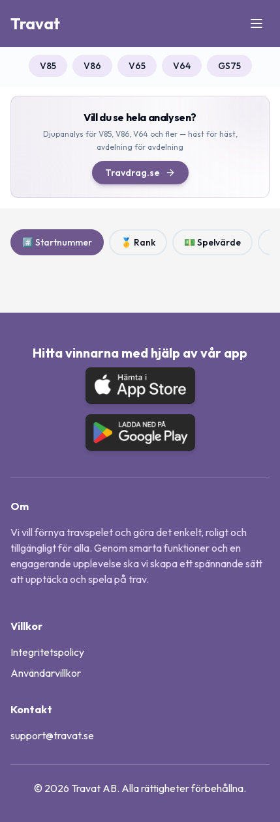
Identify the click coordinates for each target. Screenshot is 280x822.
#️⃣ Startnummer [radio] (57, 242)
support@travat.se (52, 735)
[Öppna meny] (256, 23)
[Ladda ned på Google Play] (140, 432)
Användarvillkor (45, 672)
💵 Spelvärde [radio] (212, 242)
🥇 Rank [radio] (138, 242)
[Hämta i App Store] (140, 385)
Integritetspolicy (47, 652)
